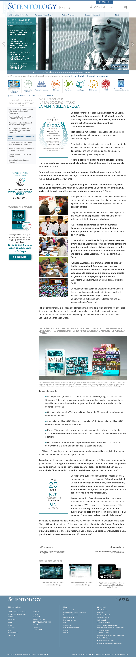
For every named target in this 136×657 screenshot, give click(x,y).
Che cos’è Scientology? (43, 15)
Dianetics (100, 612)
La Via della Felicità (27, 85)
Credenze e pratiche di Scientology (74, 612)
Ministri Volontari (67, 15)
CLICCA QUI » (20, 198)
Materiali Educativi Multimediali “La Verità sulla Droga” (20, 124)
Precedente (49, 72)
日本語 (10, 625)
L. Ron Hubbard (68, 610)
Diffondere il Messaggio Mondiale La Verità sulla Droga (21, 149)
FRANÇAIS (12, 619)
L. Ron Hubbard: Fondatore (19, 15)
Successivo (86, 72)
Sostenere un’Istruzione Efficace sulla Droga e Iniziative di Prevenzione (20, 111)
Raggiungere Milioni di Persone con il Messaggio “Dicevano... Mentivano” (20, 130)
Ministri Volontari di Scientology (107, 625)
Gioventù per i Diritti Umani (105, 640)
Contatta (66, 630)
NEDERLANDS (13, 633)
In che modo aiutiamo (14, 91)
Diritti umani (93, 85)
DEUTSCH (11, 635)
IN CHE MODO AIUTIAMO (21, 95)
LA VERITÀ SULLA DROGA (43, 95)
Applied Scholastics (41, 85)
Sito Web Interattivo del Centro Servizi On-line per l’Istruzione (20, 143)
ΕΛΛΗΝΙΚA (37, 624)
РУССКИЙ (11, 628)
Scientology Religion (103, 617)
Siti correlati (104, 2)
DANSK (10, 617)
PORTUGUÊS (37, 630)
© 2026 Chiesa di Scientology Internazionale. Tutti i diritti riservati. (28, 654)
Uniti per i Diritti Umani (104, 638)
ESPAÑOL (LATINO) (39, 619)
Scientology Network (103, 615)
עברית (10, 622)
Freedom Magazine (121, 89)
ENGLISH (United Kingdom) (17, 614)
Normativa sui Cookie (96, 654)
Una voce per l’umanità (70, 615)
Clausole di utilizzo (110, 654)
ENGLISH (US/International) (17, 612)
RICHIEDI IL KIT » (20, 257)
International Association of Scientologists (110, 628)
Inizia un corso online (103, 622)
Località (65, 633)
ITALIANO (36, 627)
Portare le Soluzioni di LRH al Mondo (19, 155)
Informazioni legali (123, 654)
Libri (117, 15)
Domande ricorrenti (92, 15)
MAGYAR (36, 612)
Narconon (68, 85)
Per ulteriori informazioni (71, 628)
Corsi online (67, 625)
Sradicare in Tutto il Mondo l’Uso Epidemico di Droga (20, 118)
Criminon (56, 85)
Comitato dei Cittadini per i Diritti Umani (109, 643)
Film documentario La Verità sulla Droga (21, 137)
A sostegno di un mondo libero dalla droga (110, 635)
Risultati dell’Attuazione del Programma (18, 161)
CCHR (105, 85)
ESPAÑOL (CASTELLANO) (42, 622)
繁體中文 (11, 630)
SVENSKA (36, 617)
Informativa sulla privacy (80, 654)
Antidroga (80, 85)
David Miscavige (102, 620)
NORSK (35, 614)
